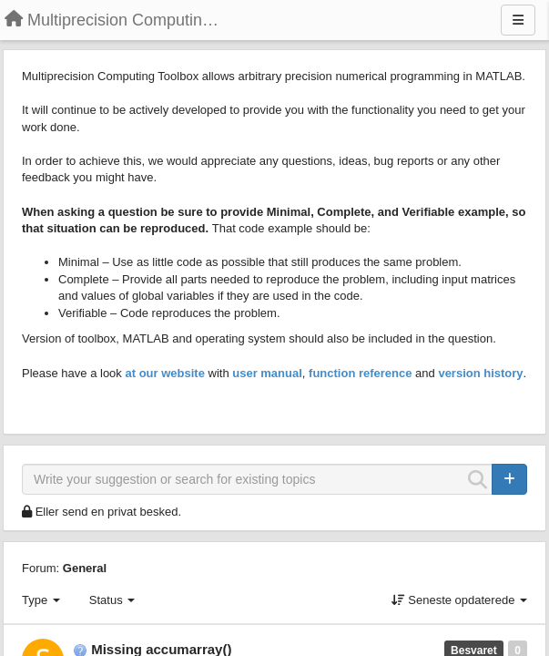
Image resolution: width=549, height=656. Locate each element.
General (85, 568)
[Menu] (518, 20)
